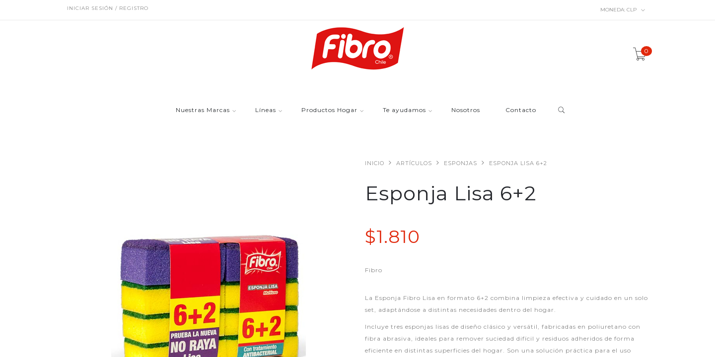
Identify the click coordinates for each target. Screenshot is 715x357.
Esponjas (460, 163)
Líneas (265, 110)
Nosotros (465, 110)
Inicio (374, 163)
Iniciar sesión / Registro (107, 8)
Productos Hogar (329, 110)
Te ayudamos (404, 110)
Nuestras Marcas (203, 110)
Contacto (520, 110)
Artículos (414, 163)
